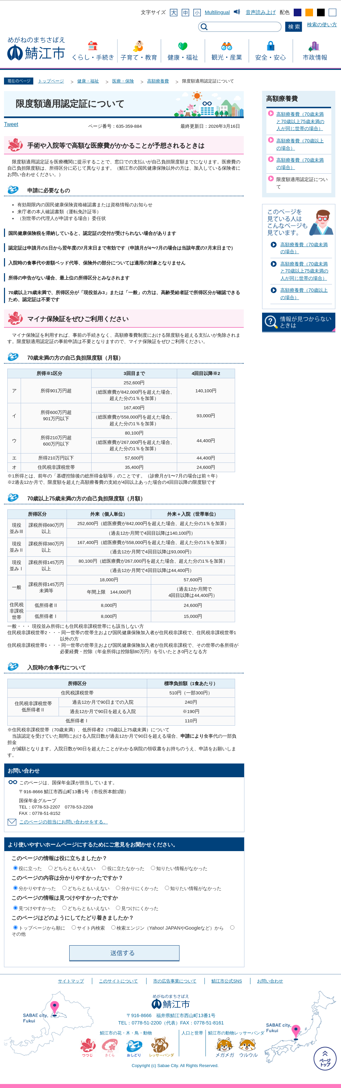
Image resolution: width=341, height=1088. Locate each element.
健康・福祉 (88, 81)
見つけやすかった (37, 908)
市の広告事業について (174, 981)
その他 (19, 934)
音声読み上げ (261, 12)
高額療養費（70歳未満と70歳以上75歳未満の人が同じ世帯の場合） (300, 121)
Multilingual (217, 12)
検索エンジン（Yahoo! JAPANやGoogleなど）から (170, 928)
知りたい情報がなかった (181, 868)
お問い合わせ (270, 981)
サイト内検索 (91, 928)
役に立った (30, 868)
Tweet (11, 124)
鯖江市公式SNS (226, 981)
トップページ (51, 81)
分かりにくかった (140, 888)
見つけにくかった (140, 908)
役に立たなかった (126, 868)
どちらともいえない (75, 868)
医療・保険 (123, 81)
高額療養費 (158, 81)
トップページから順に (42, 928)
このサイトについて (118, 981)
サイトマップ (71, 981)
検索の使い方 (322, 24)
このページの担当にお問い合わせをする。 (63, 821)
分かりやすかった (37, 888)
